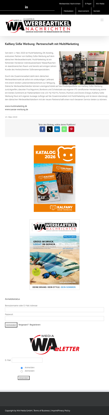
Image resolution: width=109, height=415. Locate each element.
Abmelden (29, 370)
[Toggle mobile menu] (102, 20)
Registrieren (35, 324)
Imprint (54, 410)
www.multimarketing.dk (16, 106)
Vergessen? (23, 324)
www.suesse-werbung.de (16, 109)
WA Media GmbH (24, 410)
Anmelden (29, 367)
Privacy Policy (64, 410)
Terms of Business (42, 410)
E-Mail (8, 360)
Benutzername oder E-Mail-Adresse (21, 305)
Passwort (9, 314)
